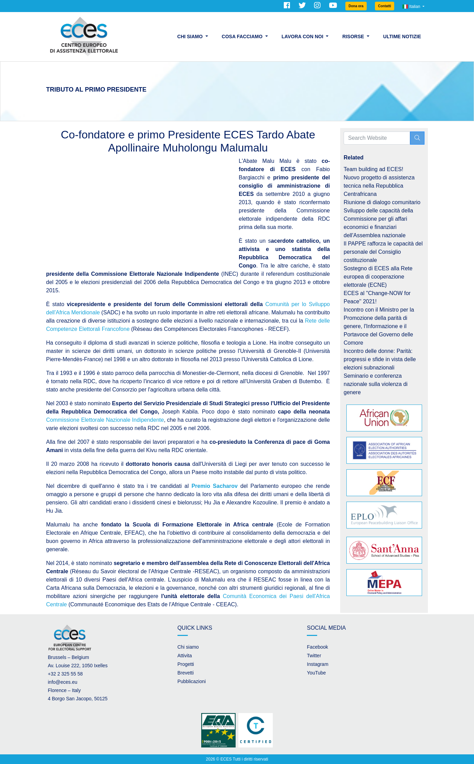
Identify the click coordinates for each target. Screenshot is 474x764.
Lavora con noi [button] (303, 36)
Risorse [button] (353, 36)
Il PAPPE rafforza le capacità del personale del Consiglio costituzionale (383, 252)
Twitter (314, 655)
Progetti (185, 664)
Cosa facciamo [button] (243, 36)
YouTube (316, 673)
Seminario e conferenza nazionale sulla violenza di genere (376, 384)
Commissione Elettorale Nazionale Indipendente (105, 420)
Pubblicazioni (191, 681)
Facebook (317, 647)
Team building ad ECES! (373, 169)
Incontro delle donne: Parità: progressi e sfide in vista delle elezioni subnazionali (380, 359)
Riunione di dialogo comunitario (382, 202)
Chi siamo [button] (190, 36)
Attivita (184, 655)
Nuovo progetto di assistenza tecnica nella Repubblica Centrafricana (379, 186)
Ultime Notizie (402, 36)
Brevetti (185, 673)
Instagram (317, 664)
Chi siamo (188, 647)
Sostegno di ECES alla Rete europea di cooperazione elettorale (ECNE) (378, 276)
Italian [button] (411, 6)
